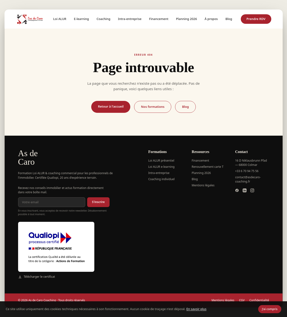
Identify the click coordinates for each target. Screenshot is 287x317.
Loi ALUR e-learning (161, 167)
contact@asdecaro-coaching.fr (248, 179)
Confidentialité (259, 300)
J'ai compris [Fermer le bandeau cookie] (269, 309)
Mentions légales (203, 185)
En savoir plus (196, 309)
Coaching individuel (161, 179)
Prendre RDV (256, 19)
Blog (228, 19)
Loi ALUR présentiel (161, 160)
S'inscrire (98, 202)
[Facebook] (237, 190)
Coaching (103, 19)
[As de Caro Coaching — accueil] (30, 19)
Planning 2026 (186, 19)
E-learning (81, 19)
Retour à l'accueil (111, 106)
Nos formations (152, 106)
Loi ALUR (59, 19)
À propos (211, 19)
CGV (242, 300)
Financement (158, 19)
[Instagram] (252, 190)
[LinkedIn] (245, 190)
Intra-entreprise (129, 19)
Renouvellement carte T (207, 167)
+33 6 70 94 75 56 (246, 171)
